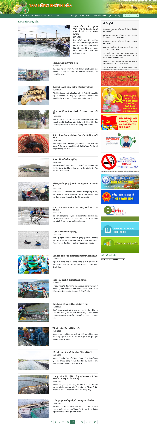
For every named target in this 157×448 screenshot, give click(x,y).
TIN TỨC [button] (47, 16)
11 (63, 422)
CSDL (65, 16)
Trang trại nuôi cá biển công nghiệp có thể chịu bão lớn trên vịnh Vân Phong (75, 377)
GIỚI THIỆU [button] (35, 16)
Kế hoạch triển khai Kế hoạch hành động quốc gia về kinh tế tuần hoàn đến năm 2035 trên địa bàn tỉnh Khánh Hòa (120, 69)
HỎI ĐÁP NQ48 (85, 16)
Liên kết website (108, 255)
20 (90, 422)
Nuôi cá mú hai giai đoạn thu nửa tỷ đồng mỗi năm (75, 136)
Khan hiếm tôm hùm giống (65, 159)
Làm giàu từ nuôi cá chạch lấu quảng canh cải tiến (75, 112)
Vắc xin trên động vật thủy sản (66, 328)
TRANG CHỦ (24, 16)
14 (77, 422)
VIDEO (57, 16)
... (59, 422)
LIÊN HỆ (117, 16)
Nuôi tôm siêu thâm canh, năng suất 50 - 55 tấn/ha (75, 208)
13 (73, 422)
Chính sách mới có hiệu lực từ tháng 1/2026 (120, 41)
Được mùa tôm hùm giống (65, 232)
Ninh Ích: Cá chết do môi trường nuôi (69, 280)
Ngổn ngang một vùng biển (65, 63)
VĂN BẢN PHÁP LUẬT (102, 16)
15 (82, 422)
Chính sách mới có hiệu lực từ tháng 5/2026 (120, 29)
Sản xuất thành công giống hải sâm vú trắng (73, 87)
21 (95, 422)
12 (68, 422)
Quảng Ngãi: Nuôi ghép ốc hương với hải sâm (73, 400)
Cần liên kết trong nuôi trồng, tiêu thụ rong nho (75, 256)
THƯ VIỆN (73, 16)
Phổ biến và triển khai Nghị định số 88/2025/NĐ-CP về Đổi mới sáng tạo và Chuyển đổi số (120, 55)
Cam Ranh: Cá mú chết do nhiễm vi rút (70, 304)
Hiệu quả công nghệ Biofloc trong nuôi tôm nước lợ (75, 184)
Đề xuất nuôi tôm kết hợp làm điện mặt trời (72, 352)
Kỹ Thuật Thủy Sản (28, 21)
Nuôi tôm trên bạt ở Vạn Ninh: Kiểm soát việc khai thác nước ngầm (85, 30)
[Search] (129, 15)
